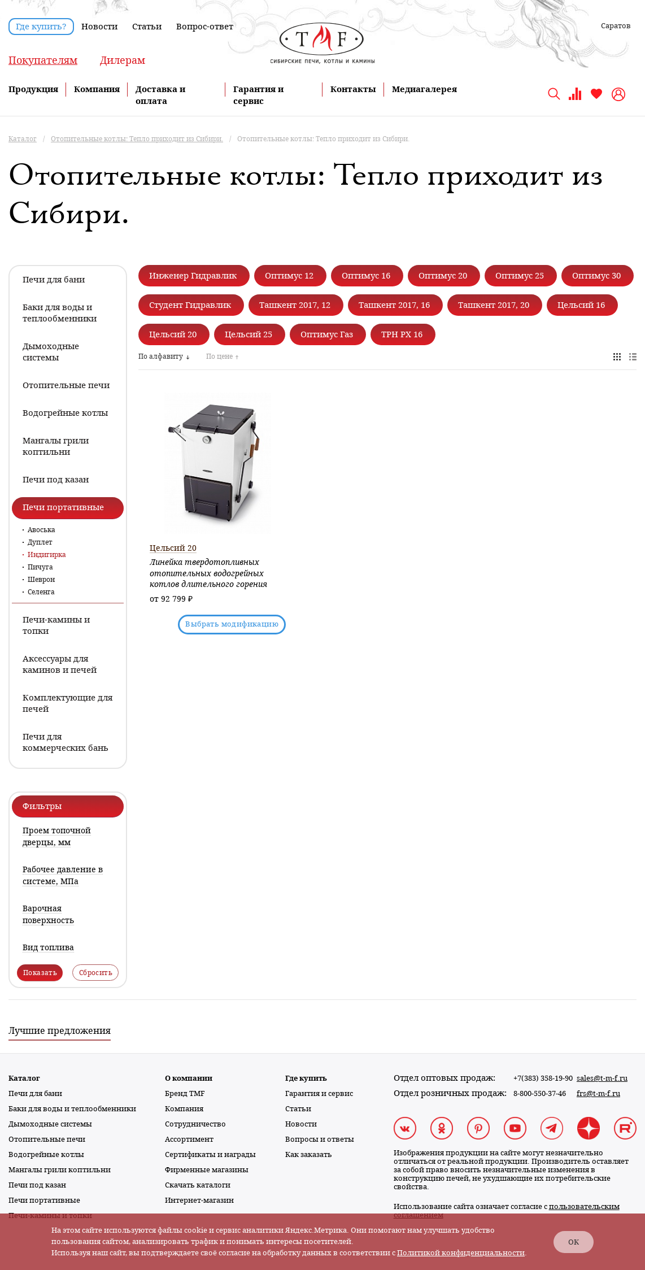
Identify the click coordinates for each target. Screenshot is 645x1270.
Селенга (41, 592)
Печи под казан (37, 1185)
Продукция (33, 89)
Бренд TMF (185, 1093)
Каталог (24, 1078)
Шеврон (41, 580)
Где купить (306, 1078)
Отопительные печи (46, 1139)
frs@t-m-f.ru (598, 1093)
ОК (573, 1242)
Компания (97, 89)
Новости (99, 26)
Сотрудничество (195, 1124)
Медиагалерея (424, 89)
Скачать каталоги (197, 1185)
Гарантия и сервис (319, 1093)
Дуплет (40, 542)
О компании (188, 1078)
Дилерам (122, 60)
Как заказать (308, 1154)
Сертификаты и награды (210, 1154)
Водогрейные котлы (46, 1154)
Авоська (41, 530)
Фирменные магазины (207, 1169)
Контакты (353, 89)
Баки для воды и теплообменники (72, 1108)
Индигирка (47, 555)
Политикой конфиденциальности (461, 1253)
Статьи (147, 26)
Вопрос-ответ (204, 26)
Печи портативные (44, 1200)
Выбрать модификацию (231, 624)
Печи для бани (35, 1093)
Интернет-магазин (199, 1200)
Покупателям (42, 60)
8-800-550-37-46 (539, 1093)
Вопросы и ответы (319, 1139)
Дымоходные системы (50, 1124)
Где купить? (41, 26)
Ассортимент (189, 1139)
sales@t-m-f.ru (602, 1078)
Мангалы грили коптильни (59, 1169)
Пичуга (40, 567)
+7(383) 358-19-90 (543, 1078)
